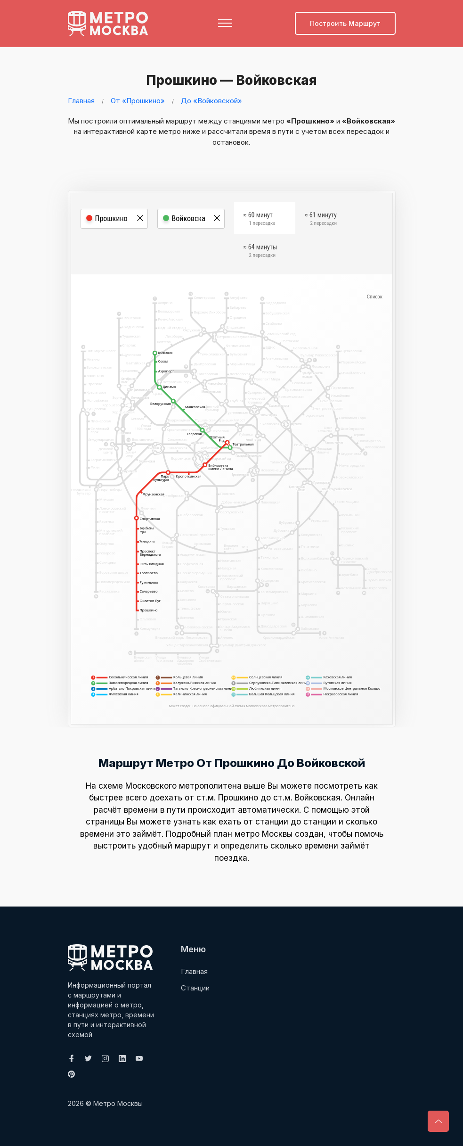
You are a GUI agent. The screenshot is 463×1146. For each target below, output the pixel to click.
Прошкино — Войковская (230, 79)
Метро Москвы (118, 1103)
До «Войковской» (211, 100)
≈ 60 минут (260, 220)
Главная (81, 100)
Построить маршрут (345, 23)
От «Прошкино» (138, 100)
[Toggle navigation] (225, 23)
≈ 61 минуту (321, 220)
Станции (195, 987)
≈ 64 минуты (260, 252)
